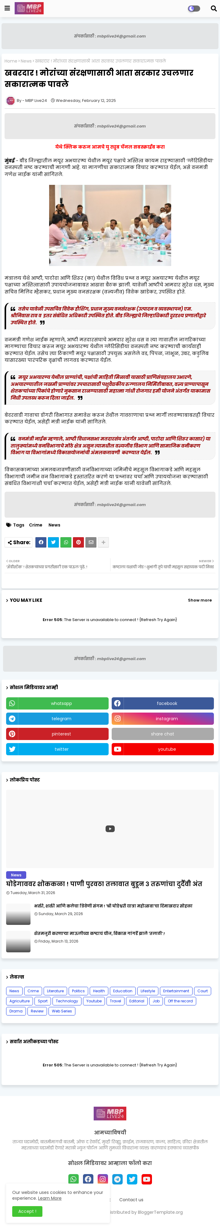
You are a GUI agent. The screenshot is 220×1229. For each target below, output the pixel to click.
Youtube (94, 1001)
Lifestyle (148, 991)
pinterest (61, 734)
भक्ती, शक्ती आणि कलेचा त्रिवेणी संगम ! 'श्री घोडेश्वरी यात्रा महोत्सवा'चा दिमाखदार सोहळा (113, 906)
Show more (200, 600)
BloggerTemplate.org (160, 1212)
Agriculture (19, 1001)
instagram (167, 719)
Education (122, 991)
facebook (167, 703)
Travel (115, 1001)
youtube (167, 749)
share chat (162, 734)
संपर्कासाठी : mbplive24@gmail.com (110, 36)
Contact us (131, 1200)
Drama (16, 1011)
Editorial (136, 1001)
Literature (55, 991)
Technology (67, 1001)
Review (37, 1011)
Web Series (62, 1011)
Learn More (50, 1198)
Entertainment (176, 991)
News (26, 61)
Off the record (180, 1001)
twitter (62, 749)
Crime (35, 525)
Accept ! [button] (27, 1211)
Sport (43, 1001)
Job (156, 1001)
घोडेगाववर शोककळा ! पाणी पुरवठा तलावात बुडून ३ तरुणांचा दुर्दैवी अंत (104, 884)
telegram (61, 719)
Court (202, 991)
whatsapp (61, 703)
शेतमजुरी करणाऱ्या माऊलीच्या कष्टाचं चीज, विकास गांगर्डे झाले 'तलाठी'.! (99, 933)
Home (11, 61)
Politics (78, 991)
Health (99, 991)
